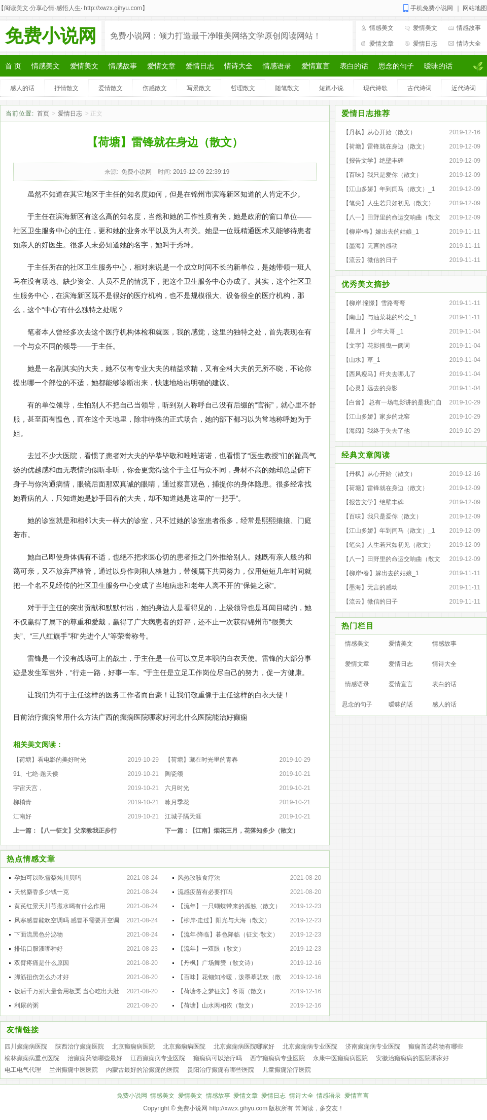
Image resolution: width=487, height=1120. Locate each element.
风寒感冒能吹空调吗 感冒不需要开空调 (66, 920)
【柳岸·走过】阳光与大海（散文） (224, 920)
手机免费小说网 (431, 8)
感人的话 (22, 88)
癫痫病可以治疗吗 (217, 1058)
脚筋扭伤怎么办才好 (41, 977)
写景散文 (199, 88)
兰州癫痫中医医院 (73, 1069)
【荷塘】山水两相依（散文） (217, 1005)
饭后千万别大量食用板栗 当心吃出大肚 (66, 991)
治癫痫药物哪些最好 (94, 1058)
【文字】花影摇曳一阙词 (376, 345)
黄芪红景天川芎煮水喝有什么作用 (60, 906)
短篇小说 (331, 88)
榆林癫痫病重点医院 (32, 1058)
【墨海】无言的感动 (370, 245)
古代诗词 (419, 88)
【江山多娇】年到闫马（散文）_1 (389, 189)
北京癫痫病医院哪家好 (244, 1046)
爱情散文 (110, 88)
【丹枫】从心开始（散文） (379, 132)
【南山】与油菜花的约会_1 (379, 317)
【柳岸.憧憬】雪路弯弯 (374, 303)
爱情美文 (425, 27)
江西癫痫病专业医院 (157, 1058)
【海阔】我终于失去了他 (376, 430)
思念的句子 (396, 66)
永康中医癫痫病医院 (340, 1058)
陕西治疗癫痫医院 (79, 1046)
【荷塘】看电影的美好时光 (49, 759)
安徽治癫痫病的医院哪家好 (412, 1058)
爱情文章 (381, 43)
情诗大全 (469, 43)
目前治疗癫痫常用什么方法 (55, 717)
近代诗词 (463, 88)
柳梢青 (22, 802)
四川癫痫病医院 (26, 1046)
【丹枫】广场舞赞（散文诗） (217, 962)
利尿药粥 (26, 1005)
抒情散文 (66, 88)
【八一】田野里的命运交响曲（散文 (391, 217)
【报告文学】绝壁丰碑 (373, 160)
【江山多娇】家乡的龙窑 (376, 416)
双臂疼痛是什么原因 (41, 962)
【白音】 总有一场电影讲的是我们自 (392, 402)
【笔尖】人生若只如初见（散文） (388, 203)
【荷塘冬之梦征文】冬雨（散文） (223, 991)
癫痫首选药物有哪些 (435, 1046)
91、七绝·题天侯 (35, 773)
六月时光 (177, 788)
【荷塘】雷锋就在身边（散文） (385, 146)
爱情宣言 (315, 66)
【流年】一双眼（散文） (211, 948)
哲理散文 (243, 88)
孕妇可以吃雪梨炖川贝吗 (47, 877)
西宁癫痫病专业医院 (277, 1058)
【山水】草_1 (361, 359)
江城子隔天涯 (183, 816)
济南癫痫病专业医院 (372, 1046)
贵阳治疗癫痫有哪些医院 (220, 1069)
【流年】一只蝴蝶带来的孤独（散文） (229, 906)
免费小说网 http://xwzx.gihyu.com (222, 1108)
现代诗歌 (375, 88)
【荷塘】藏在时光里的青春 (201, 759)
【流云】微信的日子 (370, 260)
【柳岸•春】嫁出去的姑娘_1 (381, 231)
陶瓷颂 (174, 773)
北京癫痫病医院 (133, 1046)
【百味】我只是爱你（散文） (382, 174)
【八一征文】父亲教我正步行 (77, 830)
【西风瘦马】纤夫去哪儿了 (379, 374)
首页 (43, 113)
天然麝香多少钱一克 (41, 891)
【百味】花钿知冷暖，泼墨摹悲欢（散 (229, 977)
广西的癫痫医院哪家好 (133, 717)
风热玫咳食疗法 (199, 877)
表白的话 (354, 66)
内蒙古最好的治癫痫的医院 (142, 1069)
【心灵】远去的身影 (370, 388)
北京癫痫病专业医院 (310, 1046)
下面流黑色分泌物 (38, 934)
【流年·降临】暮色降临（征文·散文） (228, 934)
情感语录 (277, 66)
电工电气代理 (23, 1069)
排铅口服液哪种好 (38, 948)
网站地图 (475, 8)
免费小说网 (50, 35)
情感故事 (469, 27)
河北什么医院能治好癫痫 (208, 717)
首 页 (13, 66)
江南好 (22, 816)
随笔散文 (287, 88)
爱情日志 (425, 43)
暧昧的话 (438, 66)
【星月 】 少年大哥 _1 (373, 331)
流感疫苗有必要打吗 (205, 891)
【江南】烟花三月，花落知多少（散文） (244, 830)
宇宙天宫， (28, 788)
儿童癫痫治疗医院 (286, 1069)
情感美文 (381, 27)
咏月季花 (177, 802)
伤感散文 (155, 88)
